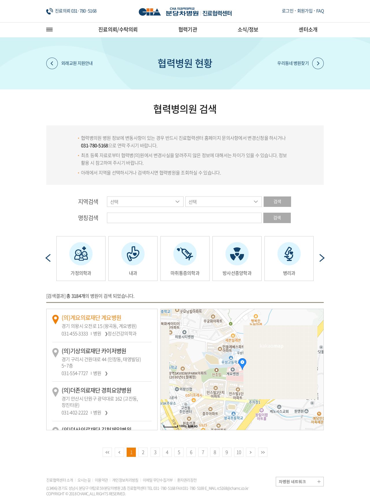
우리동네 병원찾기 (300, 63)
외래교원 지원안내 (69, 63)
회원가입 (304, 11)
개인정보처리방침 (125, 480)
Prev (48, 258)
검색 (277, 201)
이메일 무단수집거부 (158, 480)
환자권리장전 (187, 480)
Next (322, 258)
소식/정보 (248, 29)
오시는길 (83, 480)
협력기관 (187, 29)
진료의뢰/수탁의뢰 (118, 29)
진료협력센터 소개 (59, 480)
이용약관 (101, 480)
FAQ (320, 11)
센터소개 (308, 29)
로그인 (287, 11)
